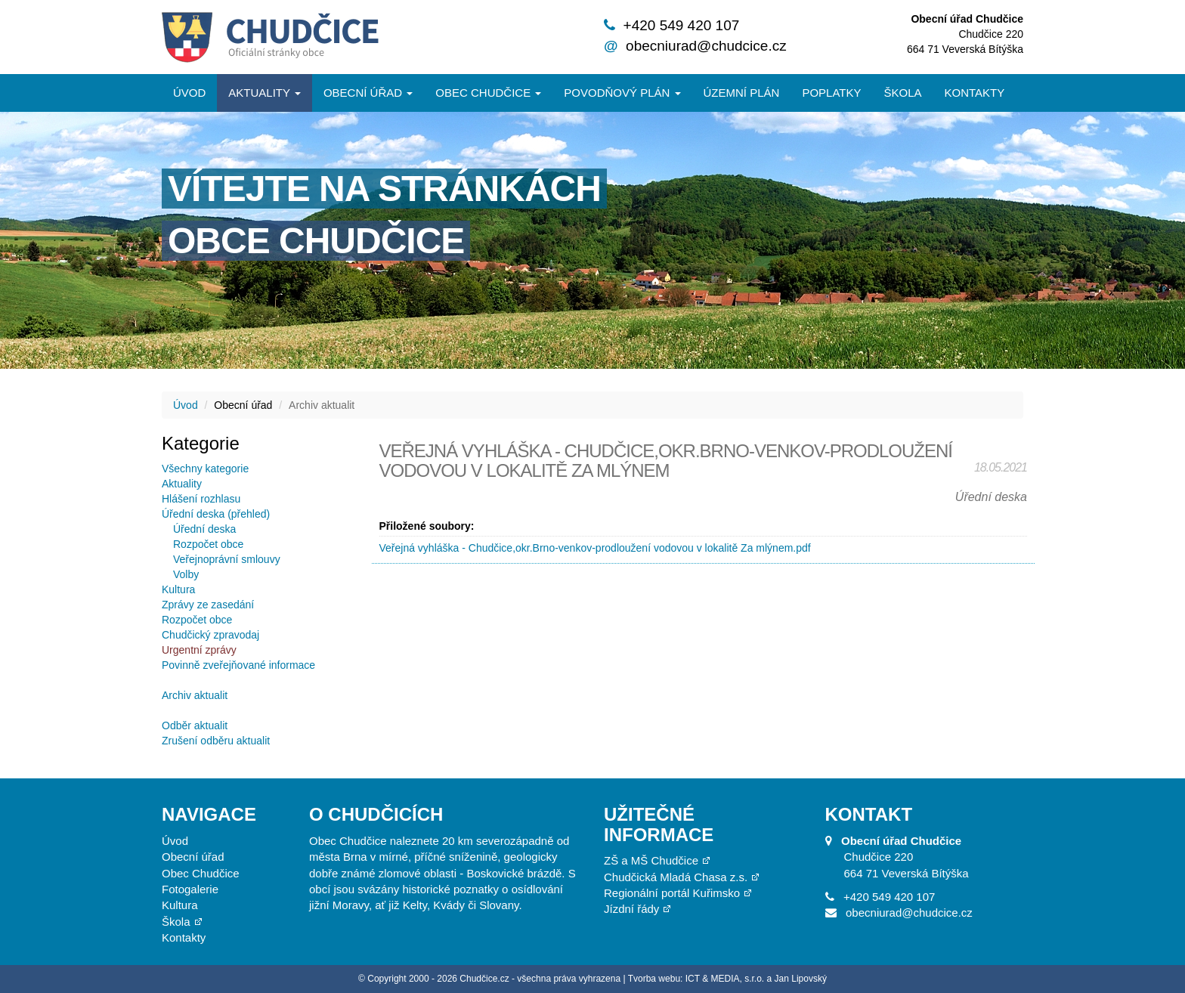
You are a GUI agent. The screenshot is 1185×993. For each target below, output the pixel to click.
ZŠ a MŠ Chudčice (651, 860)
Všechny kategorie (205, 468)
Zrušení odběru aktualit (216, 741)
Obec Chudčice (201, 873)
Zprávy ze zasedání (208, 605)
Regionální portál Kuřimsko (672, 892)
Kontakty (975, 92)
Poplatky (831, 92)
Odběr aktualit (194, 725)
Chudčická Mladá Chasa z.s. (675, 877)
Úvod (189, 92)
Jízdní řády (631, 908)
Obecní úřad (368, 92)
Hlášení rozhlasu (201, 499)
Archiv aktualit (194, 695)
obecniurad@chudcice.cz (706, 46)
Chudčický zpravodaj (210, 635)
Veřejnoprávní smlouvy (226, 559)
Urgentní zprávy (199, 650)
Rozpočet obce (208, 544)
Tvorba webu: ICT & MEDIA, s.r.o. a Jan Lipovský (727, 978)
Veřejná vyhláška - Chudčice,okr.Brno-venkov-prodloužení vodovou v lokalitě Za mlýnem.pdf (595, 548)
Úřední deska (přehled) (216, 514)
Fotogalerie (190, 889)
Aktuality (264, 92)
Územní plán (742, 92)
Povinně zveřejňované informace (238, 665)
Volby (186, 574)
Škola (902, 92)
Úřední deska (204, 529)
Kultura (178, 589)
